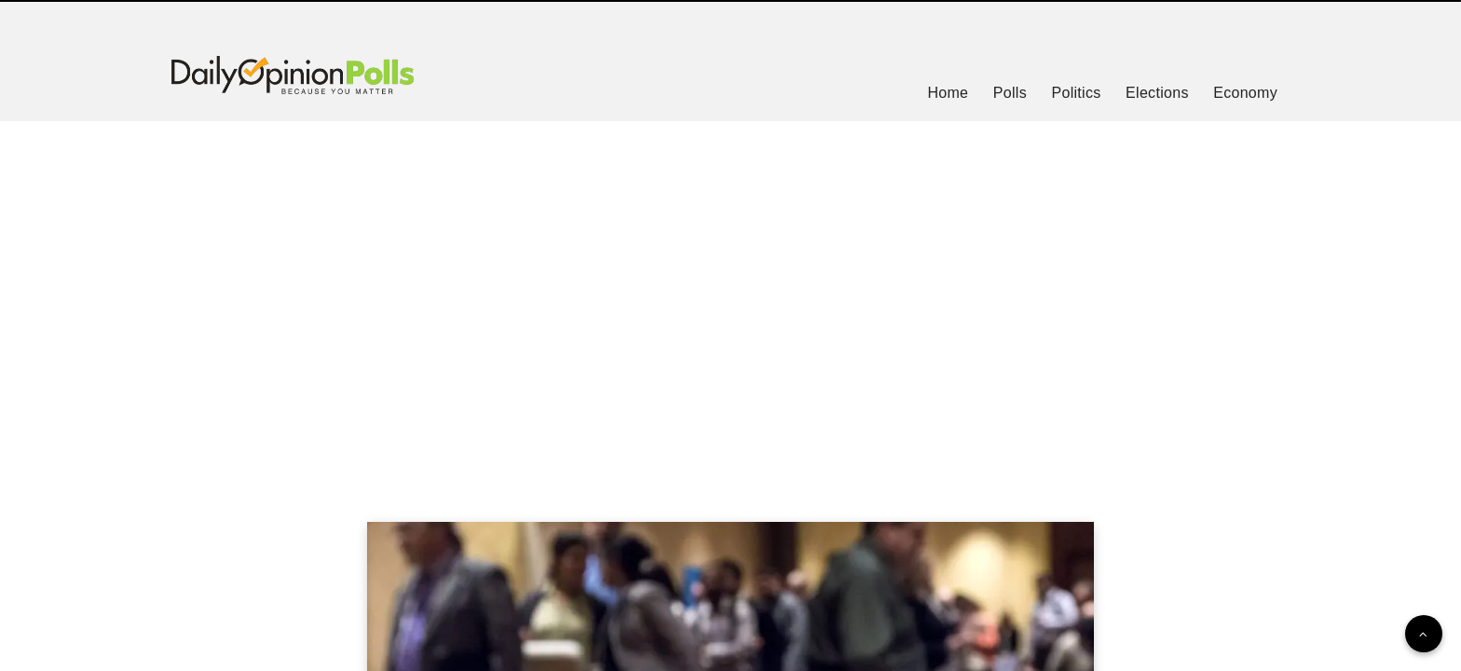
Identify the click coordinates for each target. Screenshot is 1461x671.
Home (947, 93)
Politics (1075, 93)
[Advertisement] (730, 298)
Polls (1010, 93)
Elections (1157, 93)
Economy (1245, 93)
